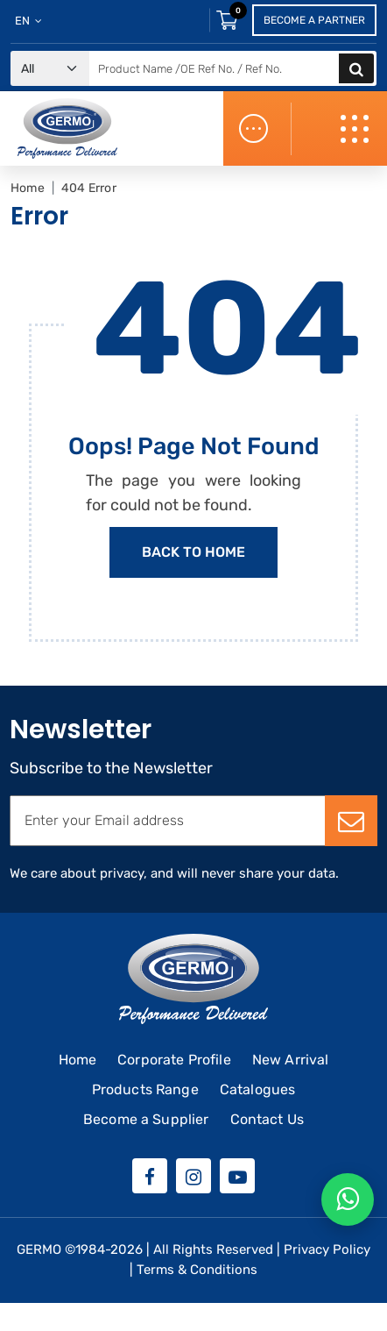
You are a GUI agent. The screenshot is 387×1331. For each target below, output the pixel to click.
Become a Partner (314, 20)
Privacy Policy (327, 1249)
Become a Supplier (146, 1119)
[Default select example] (50, 68)
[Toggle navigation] (356, 129)
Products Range (145, 1089)
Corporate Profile (174, 1059)
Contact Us (267, 1119)
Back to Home (193, 552)
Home (28, 188)
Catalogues (258, 1089)
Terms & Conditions (197, 1270)
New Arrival (290, 1059)
